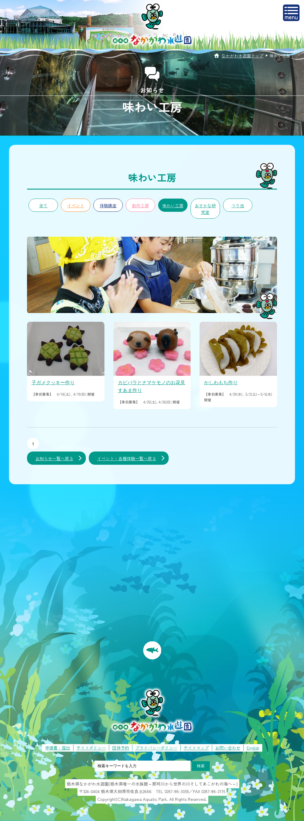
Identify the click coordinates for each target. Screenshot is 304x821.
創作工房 (140, 205)
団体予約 (120, 748)
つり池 (237, 205)
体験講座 (108, 205)
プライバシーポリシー (156, 748)
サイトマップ (196, 748)
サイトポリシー (91, 748)
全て (43, 205)
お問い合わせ (227, 748)
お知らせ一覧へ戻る (54, 458)
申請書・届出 (57, 748)
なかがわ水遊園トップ (242, 56)
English (253, 748)
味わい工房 (172, 205)
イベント (75, 205)
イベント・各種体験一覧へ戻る (126, 458)
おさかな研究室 (205, 208)
